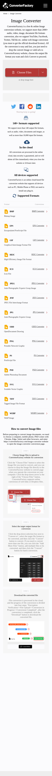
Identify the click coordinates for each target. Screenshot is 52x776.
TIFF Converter (38, 399)
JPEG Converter (38, 283)
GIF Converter (38, 240)
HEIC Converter (37, 254)
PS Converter (39, 355)
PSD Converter (38, 370)
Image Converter (15, 14)
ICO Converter (38, 269)
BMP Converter (38, 211)
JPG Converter (38, 312)
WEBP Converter (37, 413)
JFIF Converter (38, 298)
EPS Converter (38, 226)
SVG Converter (38, 384)
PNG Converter (38, 341)
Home (5, 14)
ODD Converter (38, 327)
